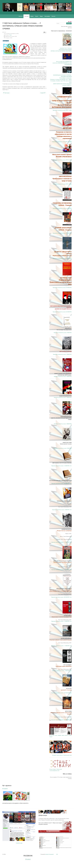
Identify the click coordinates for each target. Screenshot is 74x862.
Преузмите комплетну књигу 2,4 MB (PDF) (62, 208)
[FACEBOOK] (28, 859)
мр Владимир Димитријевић (65, 49)
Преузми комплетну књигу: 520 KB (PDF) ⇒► (61, 597)
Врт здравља (5, 788)
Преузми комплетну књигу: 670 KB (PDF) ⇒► (61, 692)
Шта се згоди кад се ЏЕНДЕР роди (64, 61)
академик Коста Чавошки (66, 48)
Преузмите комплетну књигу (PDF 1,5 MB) (62, 110)
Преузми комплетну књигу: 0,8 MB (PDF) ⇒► (61, 483)
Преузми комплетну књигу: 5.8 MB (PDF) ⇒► (61, 719)
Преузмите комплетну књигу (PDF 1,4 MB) (62, 184)
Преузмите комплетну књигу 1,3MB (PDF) (62, 354)
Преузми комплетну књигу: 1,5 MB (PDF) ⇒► (61, 465)
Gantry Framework (50, 854)
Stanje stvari (59, 769)
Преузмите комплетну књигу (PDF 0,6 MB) (62, 159)
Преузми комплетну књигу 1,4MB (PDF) (63, 376)
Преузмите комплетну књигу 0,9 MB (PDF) (62, 287)
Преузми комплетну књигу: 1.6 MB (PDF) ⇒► (61, 621)
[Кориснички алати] (44, 32)
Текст (10, 35)
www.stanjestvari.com (54, 770)
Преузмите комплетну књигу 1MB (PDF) (62, 332)
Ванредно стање (6, 40)
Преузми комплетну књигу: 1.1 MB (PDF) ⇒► (61, 569)
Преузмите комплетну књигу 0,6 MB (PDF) (62, 311)
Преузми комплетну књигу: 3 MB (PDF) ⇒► (62, 509)
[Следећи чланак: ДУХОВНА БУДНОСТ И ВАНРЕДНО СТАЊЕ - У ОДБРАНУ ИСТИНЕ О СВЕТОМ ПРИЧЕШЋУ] (42, 93)
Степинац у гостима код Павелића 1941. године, (61, 79)
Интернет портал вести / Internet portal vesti (62, 755)
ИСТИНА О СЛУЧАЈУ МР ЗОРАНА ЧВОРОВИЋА (61, 51)
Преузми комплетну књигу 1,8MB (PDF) (63, 423)
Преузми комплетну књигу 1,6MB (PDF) (63, 397)
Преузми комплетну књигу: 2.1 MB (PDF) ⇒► (61, 542)
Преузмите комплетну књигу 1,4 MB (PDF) (62, 233)
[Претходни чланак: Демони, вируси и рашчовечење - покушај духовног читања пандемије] (6, 93)
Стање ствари (52, 769)
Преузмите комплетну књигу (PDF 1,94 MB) (62, 141)
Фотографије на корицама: (66, 78)
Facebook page (19, 843)
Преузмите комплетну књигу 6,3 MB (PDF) (62, 258)
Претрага (69, 23)
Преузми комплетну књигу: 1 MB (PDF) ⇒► (62, 670)
